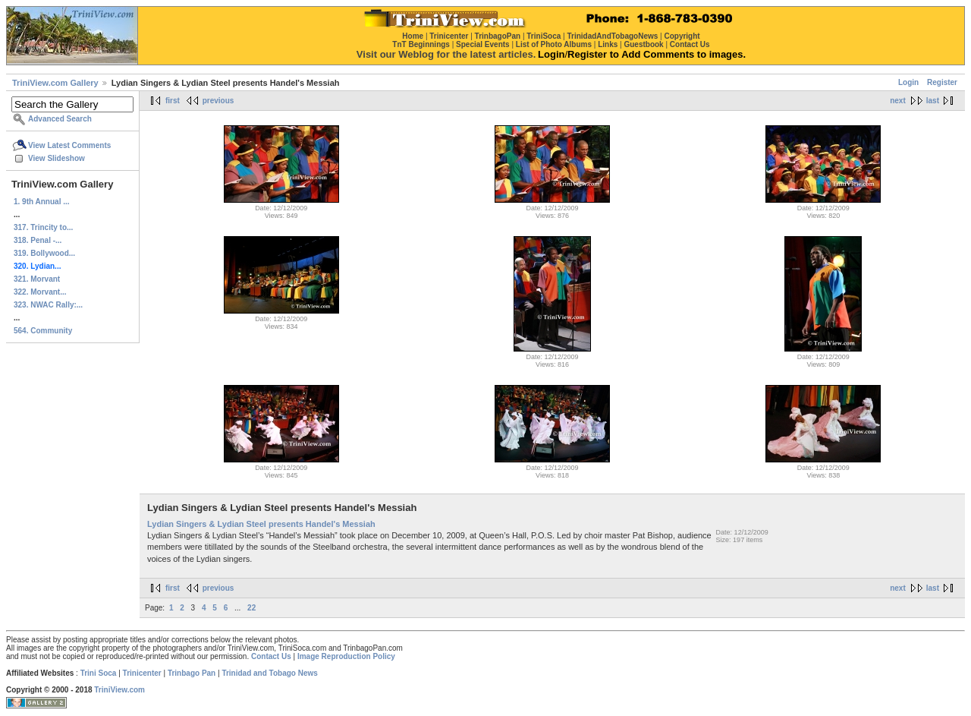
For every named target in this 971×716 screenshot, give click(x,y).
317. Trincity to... (43, 227)
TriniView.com (119, 690)
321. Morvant (37, 279)
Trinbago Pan (191, 673)
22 (251, 608)
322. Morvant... (40, 292)
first (172, 100)
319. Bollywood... (44, 253)
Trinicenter (142, 673)
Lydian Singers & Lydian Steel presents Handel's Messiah (261, 523)
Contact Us (271, 656)
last (932, 100)
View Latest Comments (69, 145)
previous (218, 100)
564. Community (43, 330)
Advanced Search (60, 119)
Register (942, 82)
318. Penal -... (37, 240)
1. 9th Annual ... (42, 201)
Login (908, 82)
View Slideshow (56, 158)
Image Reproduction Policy (346, 656)
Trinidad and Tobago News (270, 673)
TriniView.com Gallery (55, 82)
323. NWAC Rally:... (48, 305)
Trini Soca (98, 673)
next (898, 100)
